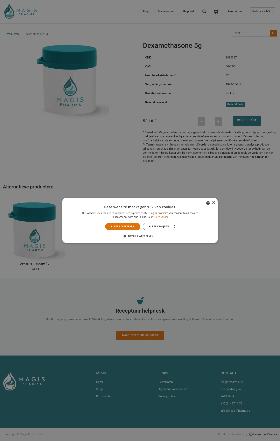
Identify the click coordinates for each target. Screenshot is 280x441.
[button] (139, 236)
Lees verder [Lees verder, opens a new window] (161, 217)
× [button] (213, 202)
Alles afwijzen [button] (159, 226)
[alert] (140, 220)
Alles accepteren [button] (123, 226)
